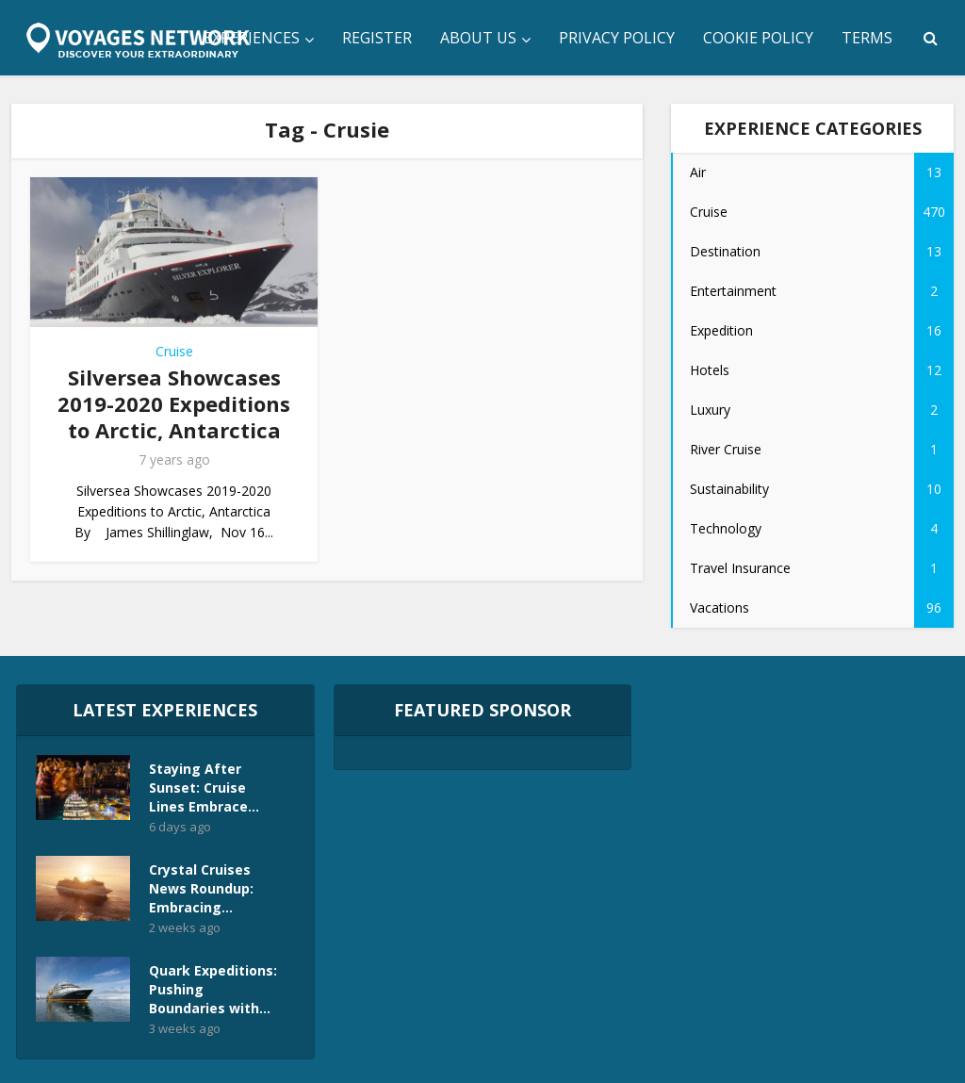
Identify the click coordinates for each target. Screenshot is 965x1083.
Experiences (252, 37)
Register (377, 37)
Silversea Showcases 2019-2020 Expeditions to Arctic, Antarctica (173, 403)
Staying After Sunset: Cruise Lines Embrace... (204, 787)
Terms (867, 37)
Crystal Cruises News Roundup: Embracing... (201, 888)
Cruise (174, 351)
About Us (478, 37)
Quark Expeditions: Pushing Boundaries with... (213, 989)
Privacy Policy (617, 37)
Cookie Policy (758, 37)
